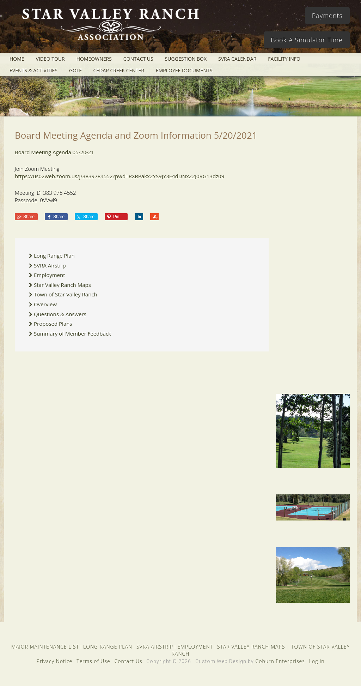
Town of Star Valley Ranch (65, 294)
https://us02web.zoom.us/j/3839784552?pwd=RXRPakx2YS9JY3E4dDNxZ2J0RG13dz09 (119, 176)
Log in (317, 661)
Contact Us (128, 661)
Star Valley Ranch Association (110, 30)
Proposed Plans (53, 323)
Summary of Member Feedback (72, 333)
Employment (49, 274)
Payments (327, 15)
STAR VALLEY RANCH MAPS (251, 646)
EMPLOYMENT (195, 646)
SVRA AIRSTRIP (154, 646)
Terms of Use (93, 661)
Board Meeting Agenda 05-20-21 (54, 152)
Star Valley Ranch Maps (62, 284)
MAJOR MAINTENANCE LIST (45, 646)
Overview (45, 304)
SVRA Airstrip (50, 265)
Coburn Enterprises (280, 661)
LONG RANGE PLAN (107, 646)
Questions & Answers (60, 314)
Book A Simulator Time (307, 40)
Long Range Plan (54, 255)
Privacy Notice (54, 661)
